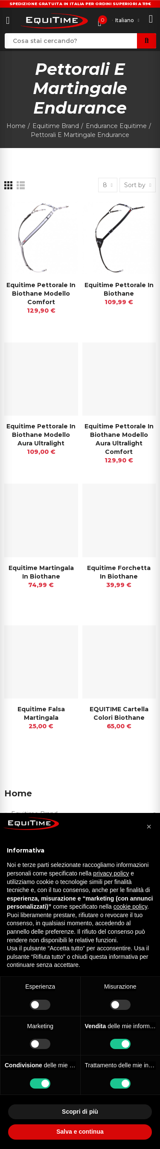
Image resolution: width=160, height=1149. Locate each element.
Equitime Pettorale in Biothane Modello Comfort (41, 293)
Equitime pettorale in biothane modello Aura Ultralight (41, 434)
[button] (149, 826)
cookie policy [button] (130, 906)
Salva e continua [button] (79, 1131)
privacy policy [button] (111, 873)
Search (146, 40)
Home (18, 793)
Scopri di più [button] (80, 1111)
